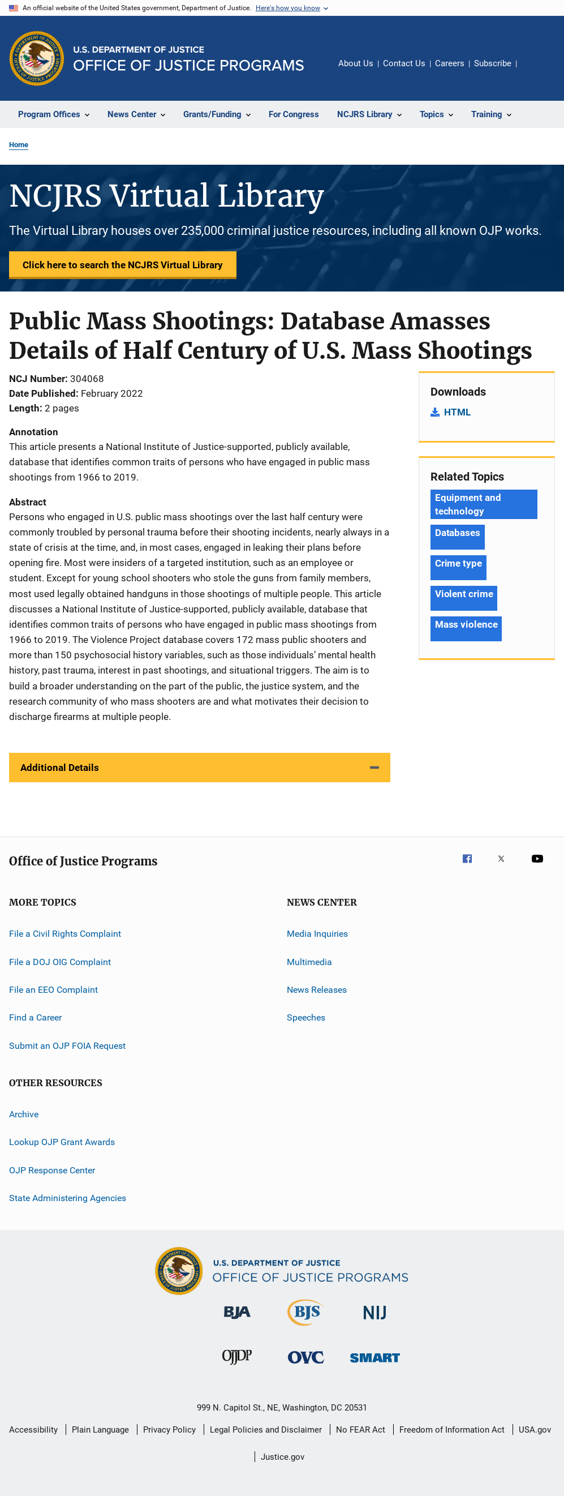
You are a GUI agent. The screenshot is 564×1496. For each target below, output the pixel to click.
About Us (355, 63)
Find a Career (35, 1017)
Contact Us (404, 63)
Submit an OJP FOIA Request (67, 1045)
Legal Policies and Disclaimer (266, 1430)
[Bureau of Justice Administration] (237, 1321)
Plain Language (100, 1430)
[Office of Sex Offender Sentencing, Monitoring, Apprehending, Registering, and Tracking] (375, 1364)
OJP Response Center (52, 1170)
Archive (23, 1114)
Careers (449, 63)
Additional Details (59, 767)
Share (534, 71)
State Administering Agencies (67, 1198)
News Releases (317, 989)
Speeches (306, 1017)
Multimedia (309, 961)
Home (18, 144)
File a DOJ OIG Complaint (60, 961)
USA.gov (535, 1430)
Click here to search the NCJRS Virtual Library (123, 265)
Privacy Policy (169, 1430)
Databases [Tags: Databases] (457, 532)
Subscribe (492, 63)
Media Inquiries (317, 933)
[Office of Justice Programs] (36, 58)
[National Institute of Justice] (375, 1321)
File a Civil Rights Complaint (65, 933)
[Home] (189, 58)
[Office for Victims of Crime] (306, 1365)
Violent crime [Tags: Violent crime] (464, 593)
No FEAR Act (360, 1430)
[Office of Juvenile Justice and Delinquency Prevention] (237, 1367)
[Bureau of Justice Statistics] (305, 1328)
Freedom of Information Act (452, 1430)
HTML (457, 412)
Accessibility (33, 1430)
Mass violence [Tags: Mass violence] (466, 624)
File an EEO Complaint (53, 989)
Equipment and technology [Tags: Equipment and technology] (468, 504)
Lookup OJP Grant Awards (62, 1142)
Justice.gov (282, 1457)
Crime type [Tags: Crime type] (458, 563)
